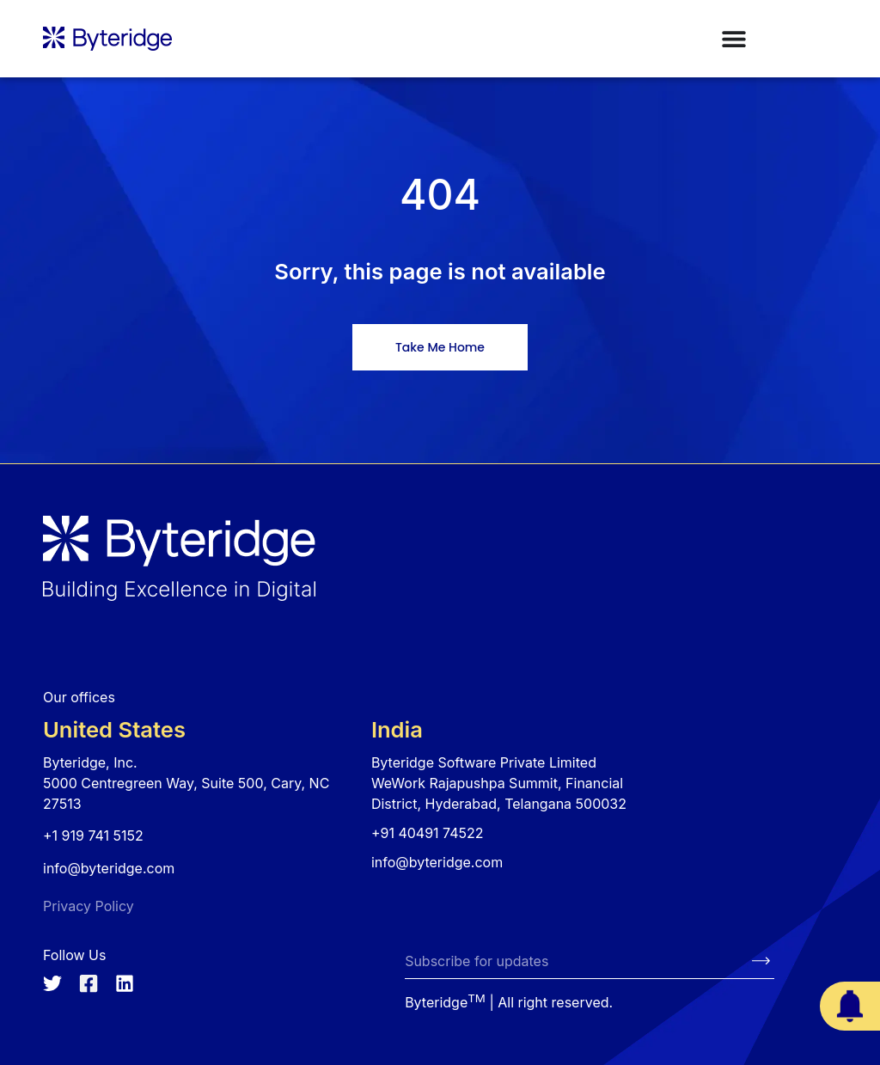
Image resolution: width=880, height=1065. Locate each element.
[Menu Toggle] (734, 39)
